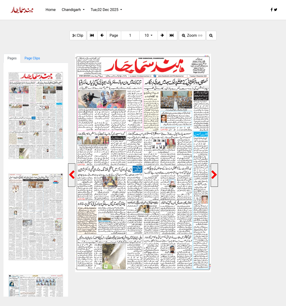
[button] (102, 35)
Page (113, 35)
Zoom (192, 35)
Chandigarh (72, 9)
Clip (77, 35)
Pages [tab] (12, 58)
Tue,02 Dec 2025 (105, 9)
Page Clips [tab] (32, 58)
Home (51, 9)
